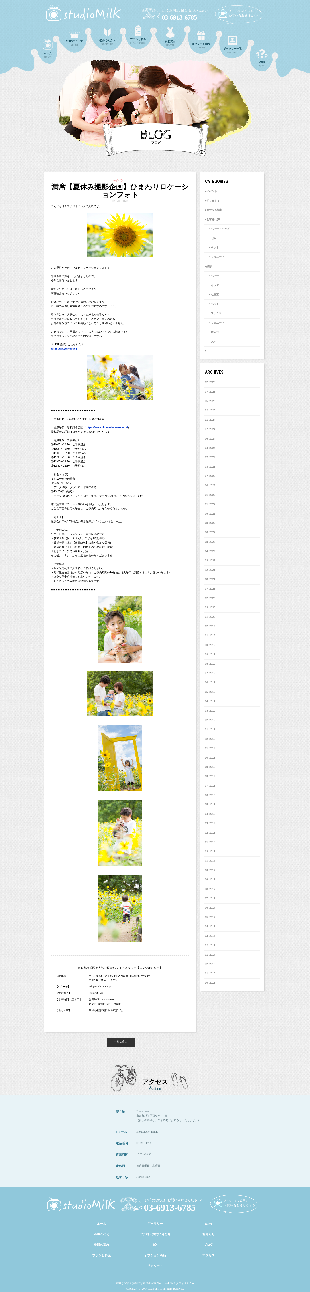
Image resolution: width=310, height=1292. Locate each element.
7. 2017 (210, 898)
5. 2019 (210, 692)
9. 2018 (210, 767)
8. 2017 (210, 889)
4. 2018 (210, 814)
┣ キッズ (212, 285)
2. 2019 (210, 720)
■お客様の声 (212, 219)
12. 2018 (210, 739)
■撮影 (208, 266)
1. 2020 (210, 616)
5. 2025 (210, 401)
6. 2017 (210, 907)
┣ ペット (212, 247)
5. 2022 (210, 541)
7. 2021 (210, 588)
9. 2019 (210, 654)
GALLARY (232, 45)
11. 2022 (210, 504)
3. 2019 (210, 710)
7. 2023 (210, 476)
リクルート (155, 1266)
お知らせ (208, 1234)
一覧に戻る (120, 1041)
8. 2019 (210, 663)
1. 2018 (210, 842)
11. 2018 (210, 748)
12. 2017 (210, 851)
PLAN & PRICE (138, 34)
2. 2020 (210, 607)
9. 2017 (210, 879)
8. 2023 (210, 466)
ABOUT (74, 39)
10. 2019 (210, 645)
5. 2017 (210, 917)
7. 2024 (210, 429)
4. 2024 (210, 448)
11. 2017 (210, 860)
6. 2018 (210, 795)
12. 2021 (210, 569)
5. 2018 (210, 804)
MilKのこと (101, 1234)
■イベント (211, 191)
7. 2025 (210, 391)
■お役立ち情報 (213, 210)
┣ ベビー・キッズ (217, 228)
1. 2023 (210, 495)
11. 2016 (210, 973)
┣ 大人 (210, 341)
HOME (48, 48)
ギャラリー (155, 1223)
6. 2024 (210, 438)
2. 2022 (210, 560)
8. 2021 (210, 579)
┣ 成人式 (212, 332)
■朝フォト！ (212, 200)
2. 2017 (210, 945)
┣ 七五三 (212, 238)
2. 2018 (210, 832)
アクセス (208, 1255)
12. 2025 (210, 382)
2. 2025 (210, 410)
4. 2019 (210, 701)
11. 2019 (210, 635)
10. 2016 (210, 982)
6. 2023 (210, 485)
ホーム (101, 1223)
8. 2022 (210, 523)
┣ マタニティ (214, 256)
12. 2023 (210, 457)
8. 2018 (210, 776)
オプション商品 (155, 1255)
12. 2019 (210, 626)
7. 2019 (210, 673)
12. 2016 (210, 964)
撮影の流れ (101, 1244)
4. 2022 (210, 551)
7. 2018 (210, 785)
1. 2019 (210, 729)
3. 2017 (210, 935)
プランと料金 (101, 1255)
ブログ (208, 1244)
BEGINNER (107, 36)
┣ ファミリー (214, 313)
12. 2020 (210, 598)
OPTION (201, 40)
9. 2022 (210, 513)
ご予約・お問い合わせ (155, 1234)
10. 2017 (210, 870)
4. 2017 (210, 926)
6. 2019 (210, 682)
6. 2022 (210, 532)
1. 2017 (210, 954)
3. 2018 (210, 823)
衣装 (155, 1244)
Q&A (262, 58)
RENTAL (170, 36)
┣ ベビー (212, 275)
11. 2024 (210, 419)
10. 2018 (210, 757)
